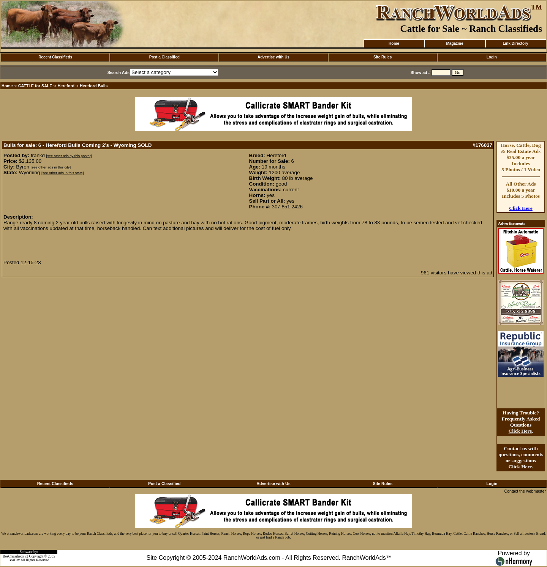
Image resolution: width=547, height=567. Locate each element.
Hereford (66, 85)
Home (394, 43)
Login (492, 57)
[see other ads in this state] (62, 173)
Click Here (521, 208)
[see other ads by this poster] (69, 156)
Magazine (454, 43)
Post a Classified (164, 57)
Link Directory (515, 43)
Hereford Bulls (94, 85)
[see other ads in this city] (51, 167)
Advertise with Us (273, 57)
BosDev (14, 560)
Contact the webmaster (525, 491)
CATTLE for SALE (35, 85)
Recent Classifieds (55, 57)
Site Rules (382, 57)
